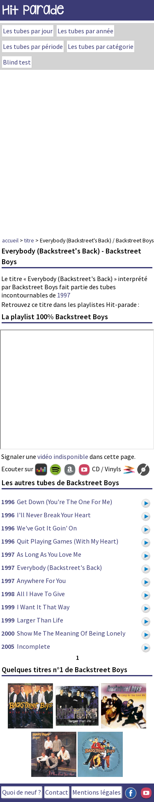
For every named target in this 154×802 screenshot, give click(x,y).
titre (29, 240)
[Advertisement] (77, 151)
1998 (7, 594)
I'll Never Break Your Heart (54, 515)
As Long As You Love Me (49, 554)
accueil (10, 240)
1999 (7, 607)
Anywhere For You (41, 580)
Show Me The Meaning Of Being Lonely (71, 633)
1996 (7, 502)
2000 (7, 633)
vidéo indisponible (62, 456)
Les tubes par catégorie (100, 46)
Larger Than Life (40, 620)
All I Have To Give (41, 594)
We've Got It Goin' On (47, 528)
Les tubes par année (85, 31)
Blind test (17, 62)
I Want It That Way (43, 607)
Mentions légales (96, 792)
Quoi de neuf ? (21, 792)
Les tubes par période (33, 46)
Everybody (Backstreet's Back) (59, 567)
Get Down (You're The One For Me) (64, 502)
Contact (56, 792)
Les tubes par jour (28, 31)
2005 (7, 646)
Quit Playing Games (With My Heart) (67, 541)
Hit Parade (33, 10)
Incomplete (33, 646)
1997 (63, 295)
